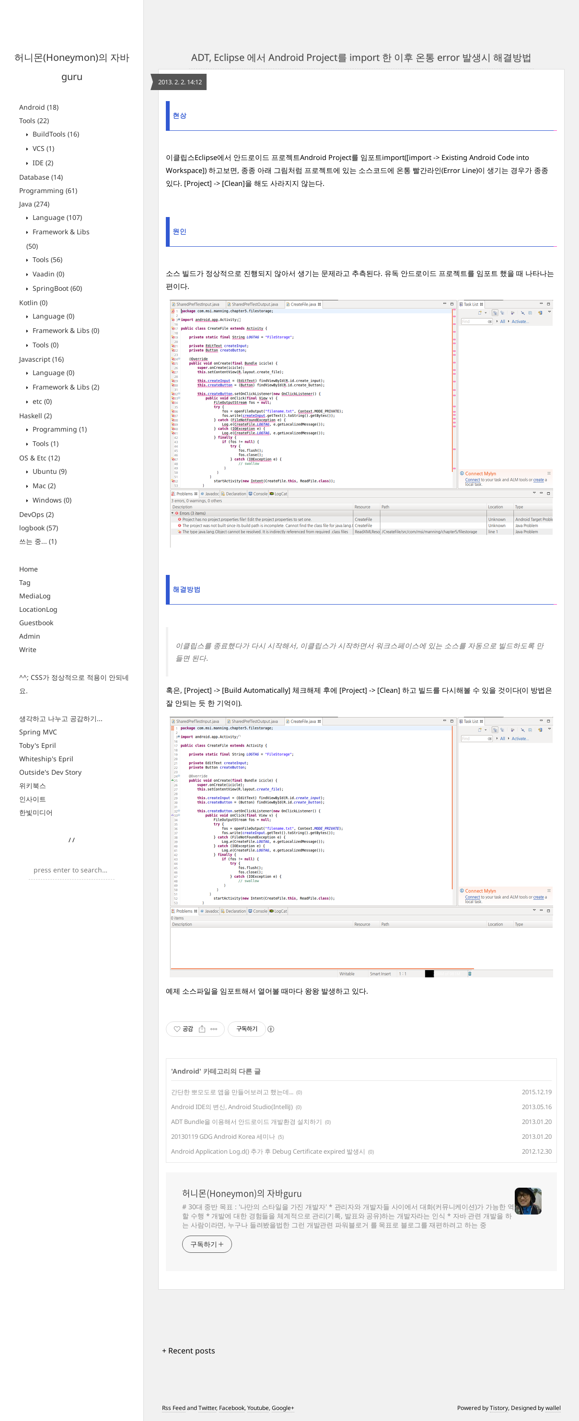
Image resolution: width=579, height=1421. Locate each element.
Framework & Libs (65, 330)
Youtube (258, 1408)
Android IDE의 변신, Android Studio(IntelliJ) (232, 1106)
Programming (48, 190)
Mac (43, 485)
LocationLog (38, 609)
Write (27, 649)
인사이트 (32, 798)
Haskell (35, 415)
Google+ (283, 1408)
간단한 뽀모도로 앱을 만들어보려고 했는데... (232, 1092)
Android (38, 107)
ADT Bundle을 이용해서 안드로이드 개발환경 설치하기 (246, 1121)
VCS (42, 148)
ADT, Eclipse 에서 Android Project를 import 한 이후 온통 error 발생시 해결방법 (361, 57)
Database (41, 177)
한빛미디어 (36, 812)
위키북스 (32, 785)
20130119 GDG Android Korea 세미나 (223, 1136)
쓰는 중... (38, 541)
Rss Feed (173, 1408)
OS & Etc (39, 457)
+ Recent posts (188, 1350)
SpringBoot (56, 288)
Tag (25, 582)
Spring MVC (38, 731)
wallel (553, 1408)
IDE (42, 162)
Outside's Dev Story (50, 772)
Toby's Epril (37, 745)
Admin (29, 636)
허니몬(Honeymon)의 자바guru (242, 1193)
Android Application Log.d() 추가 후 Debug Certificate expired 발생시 (268, 1151)
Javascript (41, 359)
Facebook (231, 1408)
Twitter (207, 1408)
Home (28, 568)
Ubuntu (49, 471)
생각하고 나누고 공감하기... (61, 718)
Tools (34, 120)
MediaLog (35, 595)
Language (56, 217)
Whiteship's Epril (46, 758)
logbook (38, 527)
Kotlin (33, 302)
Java (34, 203)
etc (41, 401)
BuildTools (55, 133)
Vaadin (47, 273)
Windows (51, 499)
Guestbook (36, 622)
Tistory (499, 1408)
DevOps (36, 514)
